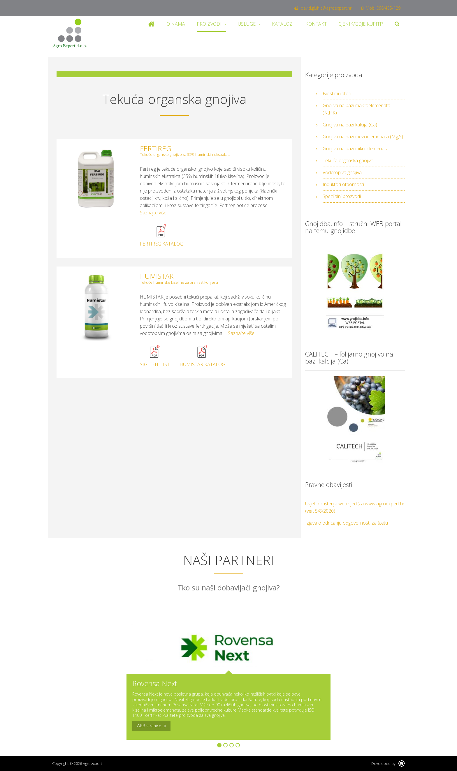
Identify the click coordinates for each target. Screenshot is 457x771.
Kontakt (316, 24)
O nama (175, 24)
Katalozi (283, 24)
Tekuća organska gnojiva (348, 160)
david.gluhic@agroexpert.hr (322, 8)
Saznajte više (153, 212)
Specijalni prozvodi (342, 196)
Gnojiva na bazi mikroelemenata (356, 148)
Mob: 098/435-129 (380, 8)
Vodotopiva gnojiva (342, 172)
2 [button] (225, 745)
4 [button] (237, 745)
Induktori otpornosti (343, 184)
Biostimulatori (337, 93)
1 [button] (219, 745)
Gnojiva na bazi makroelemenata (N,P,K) (356, 109)
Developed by (388, 763)
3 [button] (231, 745)
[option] (228, 680)
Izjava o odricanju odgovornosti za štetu (346, 523)
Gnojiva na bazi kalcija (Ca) (350, 124)
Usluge (247, 24)
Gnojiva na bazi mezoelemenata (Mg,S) (363, 136)
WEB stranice (149, 725)
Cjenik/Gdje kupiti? (360, 24)
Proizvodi (209, 24)
